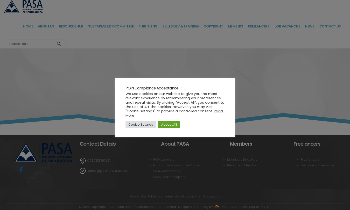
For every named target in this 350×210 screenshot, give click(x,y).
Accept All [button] (169, 124)
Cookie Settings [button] (140, 124)
